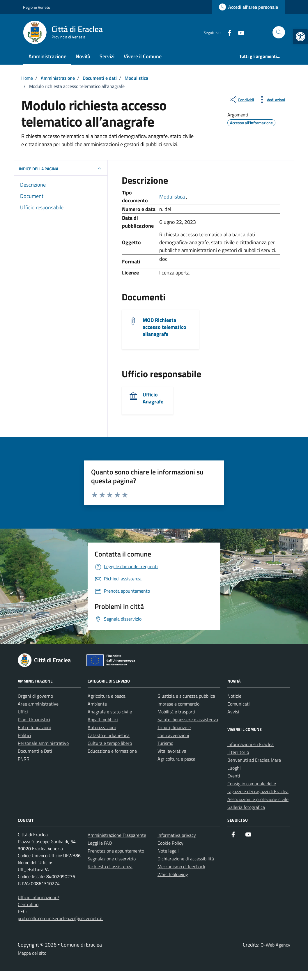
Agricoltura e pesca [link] (106, 695)
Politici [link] (24, 735)
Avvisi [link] (233, 711)
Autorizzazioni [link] (102, 727)
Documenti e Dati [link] (35, 750)
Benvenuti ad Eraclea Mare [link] (254, 759)
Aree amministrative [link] (38, 703)
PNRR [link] (23, 758)
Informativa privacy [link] (176, 835)
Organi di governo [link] (35, 695)
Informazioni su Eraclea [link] (250, 744)
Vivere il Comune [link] (143, 56)
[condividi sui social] (241, 99)
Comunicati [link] (238, 703)
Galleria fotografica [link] (246, 807)
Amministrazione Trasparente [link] (117, 835)
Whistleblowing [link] (172, 874)
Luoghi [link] (234, 767)
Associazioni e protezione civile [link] (257, 799)
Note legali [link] (168, 850)
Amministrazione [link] (47, 56)
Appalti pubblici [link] (103, 719)
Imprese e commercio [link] (178, 703)
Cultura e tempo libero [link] (110, 743)
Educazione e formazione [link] (112, 750)
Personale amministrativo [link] (43, 743)
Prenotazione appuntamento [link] (116, 850)
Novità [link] (83, 56)
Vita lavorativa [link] (171, 750)
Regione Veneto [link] (36, 7)
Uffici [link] (23, 711)
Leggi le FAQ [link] (100, 842)
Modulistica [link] (172, 197)
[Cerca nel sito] (278, 32)
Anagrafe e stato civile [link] (110, 711)
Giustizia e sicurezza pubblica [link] (186, 695)
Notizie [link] (234, 695)
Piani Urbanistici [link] (34, 719)
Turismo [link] (165, 743)
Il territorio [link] (238, 752)
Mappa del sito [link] (32, 952)
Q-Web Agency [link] (275, 944)
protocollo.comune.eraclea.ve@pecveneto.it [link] (60, 918)
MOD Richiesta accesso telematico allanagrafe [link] (164, 327)
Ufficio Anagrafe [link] (153, 398)
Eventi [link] (233, 775)
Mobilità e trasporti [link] (176, 711)
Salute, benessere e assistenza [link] (187, 719)
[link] (300, 36)
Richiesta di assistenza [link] (110, 866)
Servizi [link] (107, 56)
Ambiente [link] (97, 703)
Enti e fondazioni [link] (34, 727)
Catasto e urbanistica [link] (109, 735)
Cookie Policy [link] (170, 842)
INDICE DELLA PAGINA (61, 168)
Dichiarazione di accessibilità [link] (185, 858)
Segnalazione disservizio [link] (112, 858)
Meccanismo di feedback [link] (181, 866)
